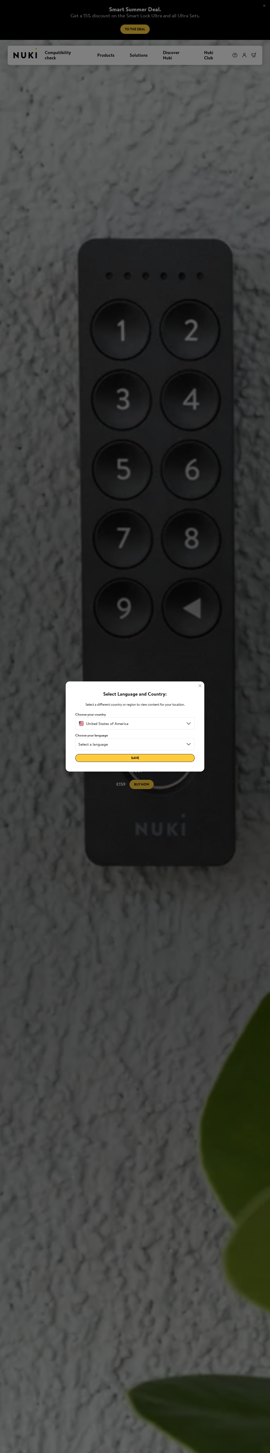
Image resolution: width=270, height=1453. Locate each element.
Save (135, 757)
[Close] (200, 685)
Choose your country (90, 714)
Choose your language (91, 735)
